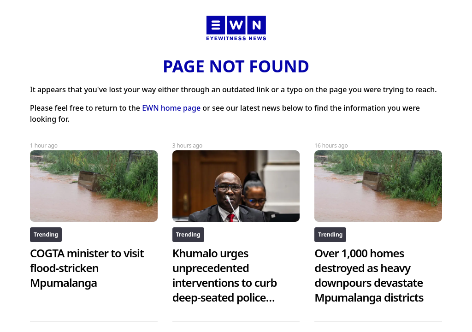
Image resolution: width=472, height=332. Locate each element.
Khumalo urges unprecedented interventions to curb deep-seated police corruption (224, 282)
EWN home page (171, 108)
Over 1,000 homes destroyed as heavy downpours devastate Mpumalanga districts (368, 275)
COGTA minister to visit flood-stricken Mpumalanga (87, 267)
